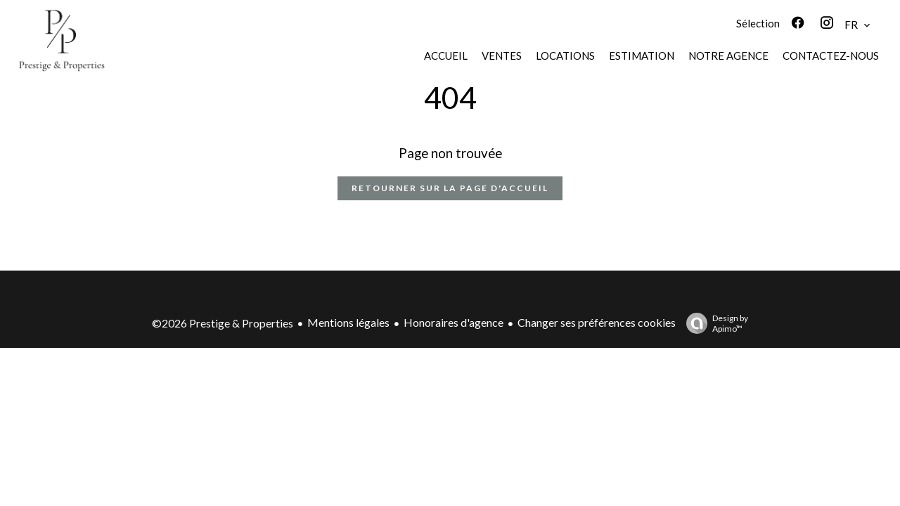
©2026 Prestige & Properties (222, 323)
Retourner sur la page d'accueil (450, 188)
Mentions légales (348, 322)
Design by (713, 323)
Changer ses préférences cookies (597, 322)
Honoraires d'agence (453, 322)
